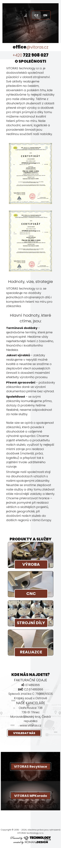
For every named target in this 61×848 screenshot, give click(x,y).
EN (45, 15)
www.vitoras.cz (30, 725)
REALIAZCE (31, 652)
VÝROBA (31, 564)
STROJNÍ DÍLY (31, 623)
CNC (31, 593)
